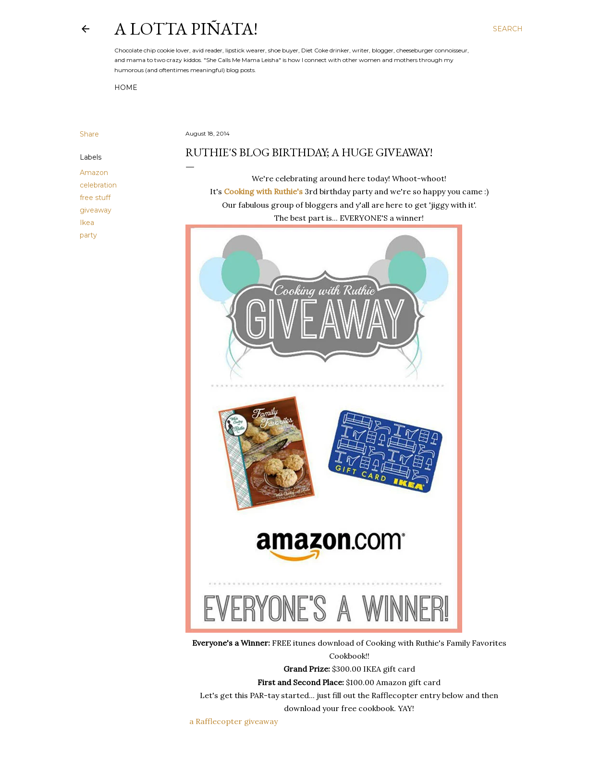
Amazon (94, 172)
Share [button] (89, 134)
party (88, 235)
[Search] (508, 28)
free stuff (95, 197)
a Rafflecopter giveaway (233, 721)
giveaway (95, 210)
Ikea (87, 222)
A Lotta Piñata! (186, 28)
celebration (98, 185)
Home (125, 87)
